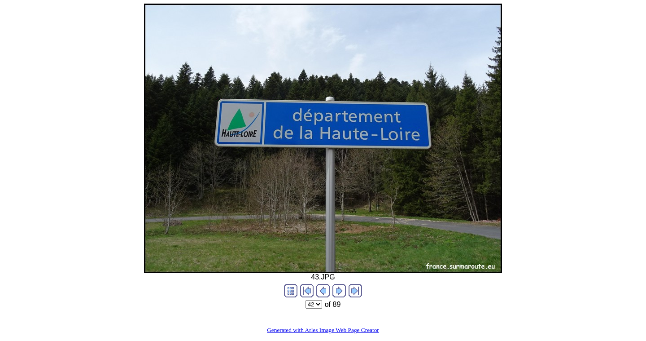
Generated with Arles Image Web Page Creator (323, 330)
